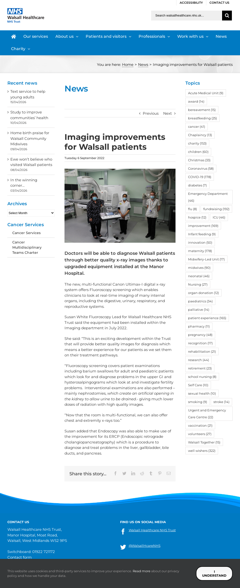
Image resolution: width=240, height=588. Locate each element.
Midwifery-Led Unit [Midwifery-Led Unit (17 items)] (206, 259)
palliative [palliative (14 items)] (198, 310)
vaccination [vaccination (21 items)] (200, 425)
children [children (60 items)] (198, 152)
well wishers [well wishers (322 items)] (201, 451)
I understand (214, 573)
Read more (141, 571)
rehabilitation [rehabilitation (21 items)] (202, 351)
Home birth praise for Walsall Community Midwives (29, 138)
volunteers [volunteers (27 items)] (199, 434)
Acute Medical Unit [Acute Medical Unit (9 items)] (205, 93)
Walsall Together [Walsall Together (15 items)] (204, 442)
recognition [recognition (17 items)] (200, 343)
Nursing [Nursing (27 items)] (198, 284)
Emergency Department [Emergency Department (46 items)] (208, 197)
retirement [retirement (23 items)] (200, 368)
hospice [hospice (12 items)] (197, 217)
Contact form (19, 557)
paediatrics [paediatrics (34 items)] (200, 301)
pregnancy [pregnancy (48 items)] (200, 335)
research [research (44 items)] (198, 360)
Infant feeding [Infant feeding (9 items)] (202, 234)
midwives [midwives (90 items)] (199, 268)
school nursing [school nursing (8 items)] (202, 377)
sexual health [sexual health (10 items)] (202, 393)
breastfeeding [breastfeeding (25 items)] (202, 118)
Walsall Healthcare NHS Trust (152, 530)
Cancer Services (26, 233)
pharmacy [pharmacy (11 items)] (199, 326)
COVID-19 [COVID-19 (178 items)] (199, 177)
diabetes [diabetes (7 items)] (197, 185)
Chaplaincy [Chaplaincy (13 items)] (200, 135)
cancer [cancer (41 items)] (196, 127)
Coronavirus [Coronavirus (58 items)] (201, 168)
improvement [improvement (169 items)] (203, 226)
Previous (151, 113)
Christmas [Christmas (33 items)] (199, 160)
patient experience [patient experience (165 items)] (207, 318)
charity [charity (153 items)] (197, 143)
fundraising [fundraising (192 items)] (216, 209)
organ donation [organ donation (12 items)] (203, 293)
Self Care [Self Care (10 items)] (198, 385)
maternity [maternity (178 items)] (200, 251)
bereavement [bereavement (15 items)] (202, 110)
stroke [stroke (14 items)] (221, 402)
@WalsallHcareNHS (144, 546)
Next (167, 113)
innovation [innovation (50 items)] (200, 242)
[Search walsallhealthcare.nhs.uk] (186, 15)
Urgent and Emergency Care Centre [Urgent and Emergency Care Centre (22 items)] (207, 413)
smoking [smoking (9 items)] (197, 402)
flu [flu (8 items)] (192, 209)
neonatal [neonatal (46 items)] (198, 276)
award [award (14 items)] (196, 101)
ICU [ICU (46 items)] (219, 217)
